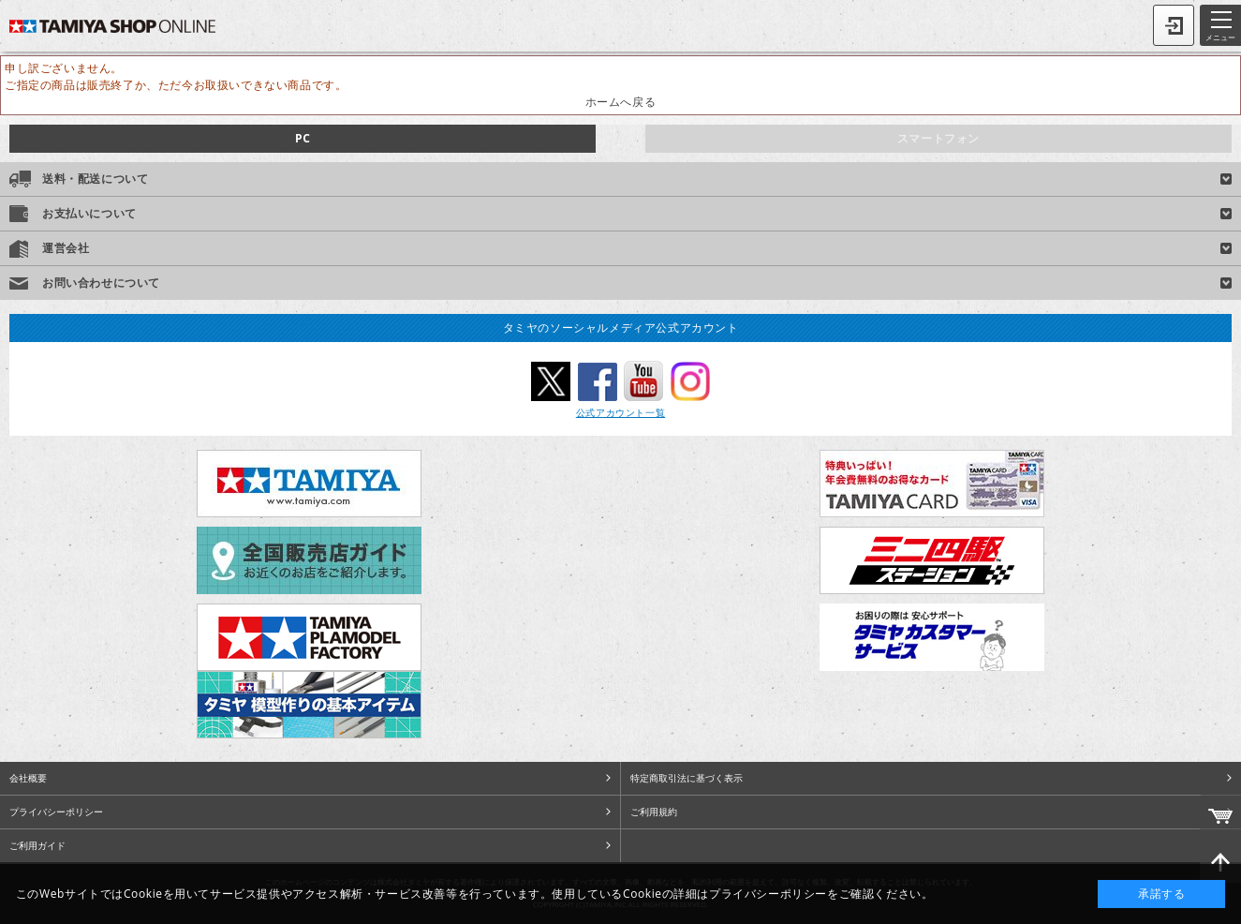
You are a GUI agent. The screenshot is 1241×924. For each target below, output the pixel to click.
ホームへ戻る (621, 102)
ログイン (1173, 25)
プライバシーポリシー (56, 811)
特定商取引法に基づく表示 (686, 777)
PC (302, 138)
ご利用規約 (653, 811)
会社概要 (28, 777)
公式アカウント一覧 (620, 412)
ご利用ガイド (37, 845)
